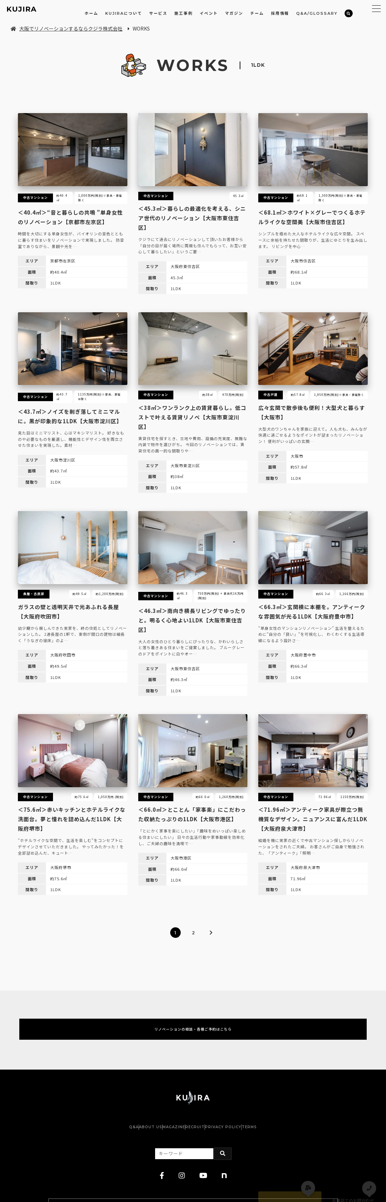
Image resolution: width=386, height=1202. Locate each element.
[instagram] (182, 1185)
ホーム (91, 13)
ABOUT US (129, 1136)
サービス (158, 13)
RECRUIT (202, 1136)
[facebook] (162, 1185)
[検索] (349, 13)
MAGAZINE (166, 1136)
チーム (257, 13)
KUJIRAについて (123, 13)
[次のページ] (210, 932)
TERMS (284, 1136)
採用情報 (280, 13)
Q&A (99, 1136)
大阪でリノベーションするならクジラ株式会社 (66, 28)
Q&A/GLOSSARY (317, 13)
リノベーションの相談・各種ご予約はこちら (193, 1033)
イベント (209, 13)
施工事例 (183, 13)
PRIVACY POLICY (244, 1136)
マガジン (234, 13)
